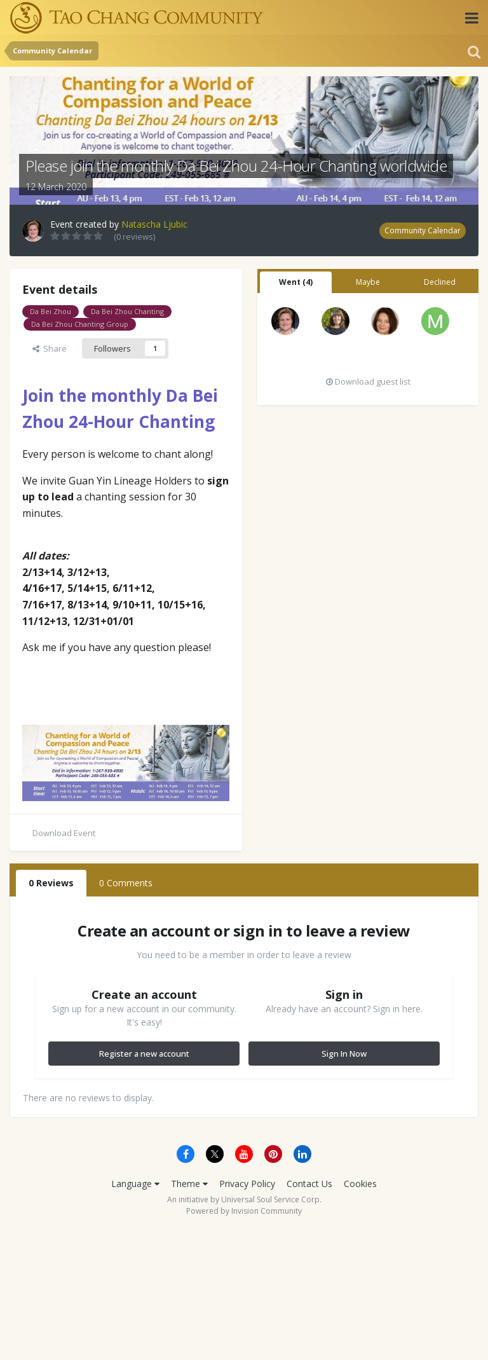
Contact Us (309, 1184)
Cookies (360, 1184)
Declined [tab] (440, 282)
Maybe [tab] (368, 282)
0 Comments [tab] (125, 883)
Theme (189, 1184)
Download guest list (368, 381)
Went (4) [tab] (296, 282)
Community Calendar (422, 230)
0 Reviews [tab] (51, 883)
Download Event (63, 833)
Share (49, 348)
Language (135, 1184)
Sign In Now (344, 1053)
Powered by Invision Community (244, 1210)
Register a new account (144, 1053)
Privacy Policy (247, 1184)
